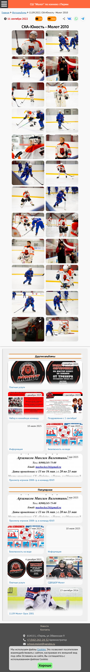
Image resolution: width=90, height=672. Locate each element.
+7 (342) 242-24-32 (38, 639)
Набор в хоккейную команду (24, 418)
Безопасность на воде (59, 449)
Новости (44, 626)
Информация (16, 449)
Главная (5, 12)
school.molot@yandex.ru (41, 644)
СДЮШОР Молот (56, 582)
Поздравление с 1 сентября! (62, 418)
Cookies (41, 649)
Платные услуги (17, 387)
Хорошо (45, 665)
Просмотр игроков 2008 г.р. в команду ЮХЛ (31, 480)
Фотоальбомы (19, 12)
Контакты (45, 630)
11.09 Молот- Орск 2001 (21, 613)
